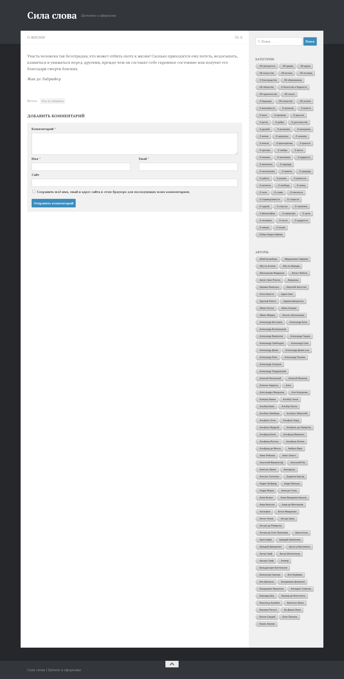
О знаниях (301, 136)
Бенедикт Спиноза (301, 589)
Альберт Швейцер (270, 413)
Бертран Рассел (268, 610)
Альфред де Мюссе (270, 448)
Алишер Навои (268, 399)
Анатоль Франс (268, 469)
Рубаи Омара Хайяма (271, 234)
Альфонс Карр (291, 420)
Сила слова (52, 15)
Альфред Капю (268, 434)
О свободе (283, 185)
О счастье (282, 206)
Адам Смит (287, 294)
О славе (278, 192)
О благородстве (268, 80)
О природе (305, 171)
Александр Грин (299, 343)
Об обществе (267, 87)
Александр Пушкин (295, 357)
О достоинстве (300, 122)
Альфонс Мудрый (269, 427)
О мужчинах (266, 164)
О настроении (267, 171)
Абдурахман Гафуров (296, 259)
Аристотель (301, 532)
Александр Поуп (268, 357)
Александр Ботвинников (273, 329)
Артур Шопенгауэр (290, 553)
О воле (263, 115)
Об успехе (305, 101)
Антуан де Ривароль (271, 525)
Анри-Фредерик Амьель (293, 497)
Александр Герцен (300, 336)
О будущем (266, 101)
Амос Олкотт (289, 455)
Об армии (288, 66)
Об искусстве (267, 73)
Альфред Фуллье (269, 441)
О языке (280, 227)
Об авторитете (267, 66)
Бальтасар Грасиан (270, 575)
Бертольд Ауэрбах (270, 603)
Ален (288, 385)
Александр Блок (298, 322)
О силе (263, 192)
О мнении (265, 157)
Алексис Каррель (269, 385)
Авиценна (293, 280)
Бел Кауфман (295, 575)
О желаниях (283, 129)
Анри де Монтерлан (292, 504)
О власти (306, 108)
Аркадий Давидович (271, 546)
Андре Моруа (267, 490)
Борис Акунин (267, 624)
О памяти (287, 171)
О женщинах (304, 129)
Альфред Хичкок (295, 441)
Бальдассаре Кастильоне (273, 568)
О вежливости (267, 108)
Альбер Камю (267, 406)
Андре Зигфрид (268, 483)
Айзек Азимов (288, 308)
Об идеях (305, 66)
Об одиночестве (268, 94)
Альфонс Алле (268, 420)
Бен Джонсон (267, 582)
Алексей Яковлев (297, 378)
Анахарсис (289, 469)
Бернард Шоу (267, 596)
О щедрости (301, 220)
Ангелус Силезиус (269, 476)
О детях (264, 122)
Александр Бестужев (271, 322)
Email (144, 158)
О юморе (264, 227)
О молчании (283, 157)
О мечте (298, 150)
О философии (267, 213)
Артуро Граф (267, 561)
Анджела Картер (295, 476)
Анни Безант (266, 497)
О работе (264, 178)
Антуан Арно (288, 518)
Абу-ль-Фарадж (291, 266)
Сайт (35, 174)
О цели (306, 213)
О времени (280, 115)
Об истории (306, 73)
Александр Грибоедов (272, 343)
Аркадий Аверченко (290, 539)
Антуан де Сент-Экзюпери (274, 532)
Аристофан (266, 539)
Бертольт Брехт (295, 603)
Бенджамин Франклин (272, 589)
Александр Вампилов (271, 336)
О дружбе (265, 129)
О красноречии (284, 143)
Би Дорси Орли (292, 610)
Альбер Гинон (290, 399)
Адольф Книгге (268, 301)
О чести (283, 220)
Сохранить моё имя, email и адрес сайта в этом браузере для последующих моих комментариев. (113, 191)
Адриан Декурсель (293, 301)
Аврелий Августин (296, 287)
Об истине (286, 73)
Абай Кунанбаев (268, 259)
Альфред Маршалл (294, 434)
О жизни (36, 37)
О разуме (282, 178)
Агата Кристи (267, 294)
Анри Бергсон (267, 504)
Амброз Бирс (295, 448)
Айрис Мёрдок (267, 315)
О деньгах (298, 115)
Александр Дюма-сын (297, 350)
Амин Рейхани (267, 455)
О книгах (264, 143)
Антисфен (265, 511)
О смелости (296, 192)
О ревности (300, 178)
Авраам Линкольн (269, 287)
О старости (293, 199)
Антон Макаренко (287, 511)
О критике (265, 150)
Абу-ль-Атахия (268, 266)
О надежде (285, 164)
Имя (36, 158)
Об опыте (289, 94)
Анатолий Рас (298, 462)
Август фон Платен (270, 280)
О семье (301, 185)
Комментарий (44, 129)
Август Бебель (300, 273)
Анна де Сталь (289, 490)
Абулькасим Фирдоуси (272, 273)
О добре (279, 122)
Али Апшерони (300, 392)
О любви (282, 150)
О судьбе (265, 206)
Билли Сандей (267, 617)
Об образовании (293, 80)
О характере (288, 213)
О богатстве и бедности (294, 87)
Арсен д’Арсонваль (299, 546)
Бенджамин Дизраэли (293, 582)
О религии (265, 185)
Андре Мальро (292, 483)
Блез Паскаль (290, 617)
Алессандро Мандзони (272, 392)
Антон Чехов (266, 518)
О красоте (305, 143)
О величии (288, 108)
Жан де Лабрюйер (53, 100)
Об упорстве (286, 101)
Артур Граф (266, 553)
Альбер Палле (289, 406)
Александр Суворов (270, 364)
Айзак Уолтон (267, 308)
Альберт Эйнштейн (297, 413)
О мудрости (303, 157)
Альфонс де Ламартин (299, 427)
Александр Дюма (269, 350)
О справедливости (270, 199)
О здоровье (282, 136)
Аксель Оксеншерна (293, 315)
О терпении (301, 206)
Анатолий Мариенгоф (271, 462)
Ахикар (285, 561)
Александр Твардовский (273, 371)
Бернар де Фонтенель (293, 596)
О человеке (266, 220)
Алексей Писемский (270, 378)
